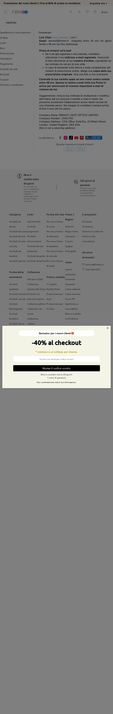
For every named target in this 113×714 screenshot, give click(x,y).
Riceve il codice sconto (56, 368)
